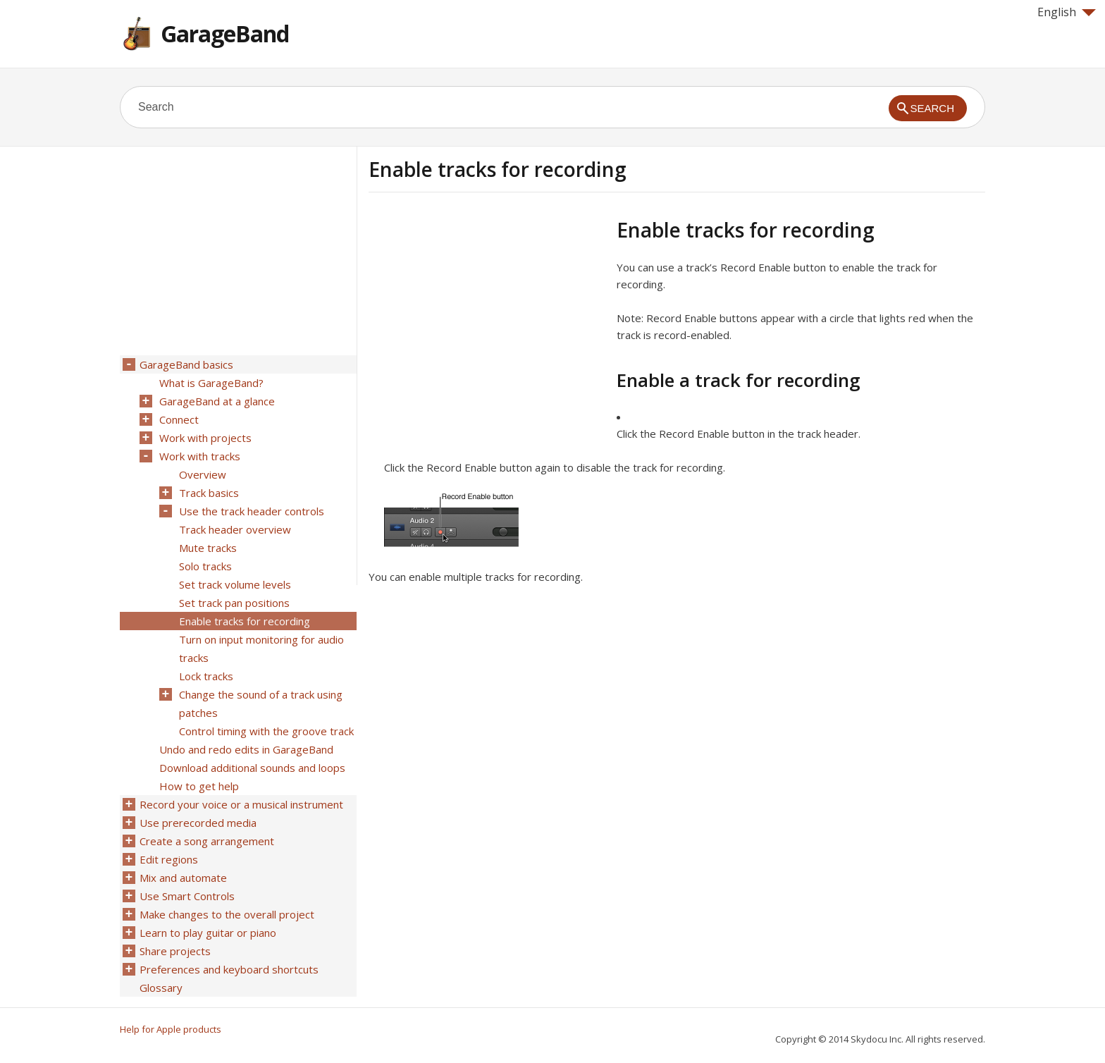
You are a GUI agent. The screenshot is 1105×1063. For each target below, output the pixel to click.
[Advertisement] (487, 316)
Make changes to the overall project (227, 914)
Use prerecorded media (198, 823)
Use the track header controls (251, 511)
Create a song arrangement (207, 841)
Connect (179, 419)
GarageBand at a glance (217, 401)
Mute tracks (208, 548)
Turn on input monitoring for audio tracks (261, 648)
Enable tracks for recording (244, 621)
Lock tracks (206, 676)
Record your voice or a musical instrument (241, 804)
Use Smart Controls (187, 896)
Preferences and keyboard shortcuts (229, 969)
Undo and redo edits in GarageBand (246, 749)
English (1066, 12)
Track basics (209, 493)
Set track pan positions (234, 603)
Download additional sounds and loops (252, 768)
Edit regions (169, 859)
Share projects (175, 951)
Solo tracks (205, 566)
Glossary (161, 988)
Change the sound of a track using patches (260, 703)
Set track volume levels (235, 584)
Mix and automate (183, 878)
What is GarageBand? (211, 383)
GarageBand (225, 33)
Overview (202, 474)
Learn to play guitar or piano (208, 933)
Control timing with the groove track (266, 731)
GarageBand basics (186, 364)
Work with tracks (199, 456)
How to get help (199, 786)
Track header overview (235, 529)
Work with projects (205, 438)
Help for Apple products (170, 1029)
